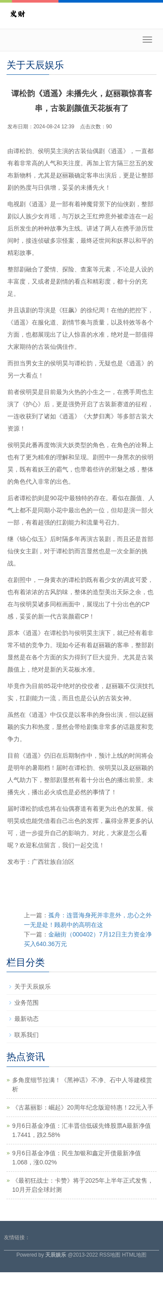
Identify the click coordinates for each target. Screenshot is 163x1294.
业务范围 (26, 1002)
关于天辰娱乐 (32, 986)
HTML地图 (134, 1255)
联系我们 (26, 1034)
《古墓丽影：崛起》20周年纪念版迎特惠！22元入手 (82, 1107)
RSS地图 (110, 1255)
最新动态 (26, 1018)
